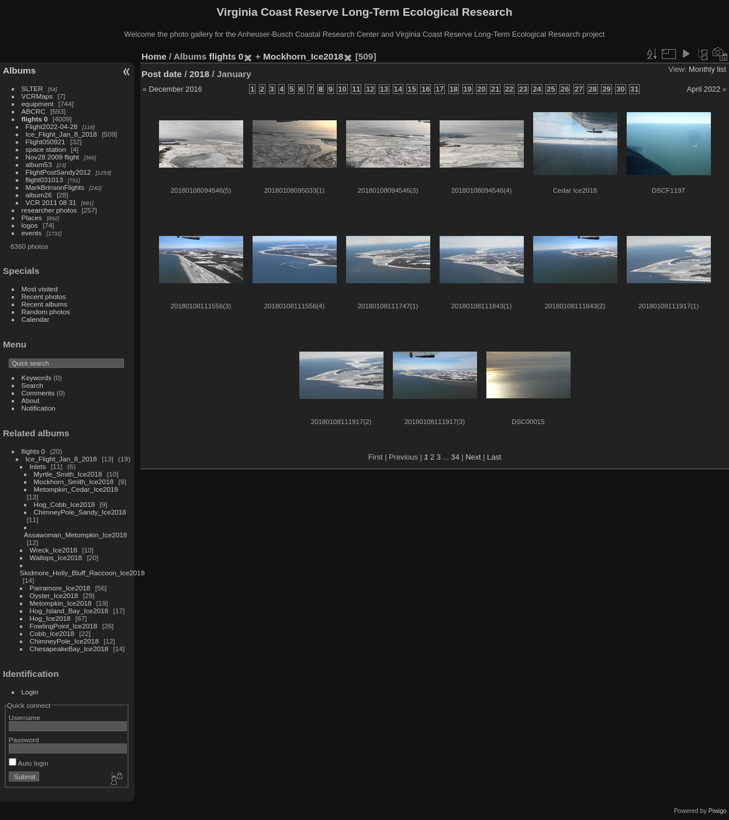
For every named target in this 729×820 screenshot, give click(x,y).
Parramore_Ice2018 (60, 588)
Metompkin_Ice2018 (61, 603)
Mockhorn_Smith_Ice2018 (74, 481)
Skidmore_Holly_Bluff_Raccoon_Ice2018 (82, 572)
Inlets (38, 466)
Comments (38, 393)
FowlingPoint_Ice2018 (64, 626)
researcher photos (49, 210)
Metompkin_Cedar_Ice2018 (76, 489)
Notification (39, 408)
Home (154, 56)
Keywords (37, 377)
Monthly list (707, 69)
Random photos (46, 311)
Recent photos (44, 296)
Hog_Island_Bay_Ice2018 (69, 610)
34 (455, 457)
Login (30, 692)
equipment (38, 103)
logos (30, 225)
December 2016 (175, 89)
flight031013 (44, 179)
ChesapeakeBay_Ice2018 (69, 648)
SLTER (32, 88)
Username (24, 717)
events (32, 233)
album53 (39, 164)
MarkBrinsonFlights (55, 187)
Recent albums (44, 304)
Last (494, 457)
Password (24, 739)
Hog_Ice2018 (50, 618)
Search (32, 385)
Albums (19, 70)
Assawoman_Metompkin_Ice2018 (75, 534)
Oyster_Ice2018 (54, 595)
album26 (39, 195)
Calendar (36, 319)
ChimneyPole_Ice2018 (64, 641)
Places (32, 217)
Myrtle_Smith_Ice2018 (68, 474)
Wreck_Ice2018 (54, 550)
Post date (161, 74)
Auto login (29, 763)
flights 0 (35, 119)
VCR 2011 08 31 (51, 202)
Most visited (40, 289)
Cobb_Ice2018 (52, 633)
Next (473, 457)
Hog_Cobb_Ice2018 (64, 504)
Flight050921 (45, 141)
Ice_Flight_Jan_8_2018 (61, 134)
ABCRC (34, 111)
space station (46, 149)
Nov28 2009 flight (53, 157)
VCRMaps (37, 96)
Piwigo (718, 810)
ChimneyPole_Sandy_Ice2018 (80, 512)
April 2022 (704, 89)
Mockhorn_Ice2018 (303, 56)
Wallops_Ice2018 (56, 557)
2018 (199, 74)
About (31, 400)
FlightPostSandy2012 (58, 172)
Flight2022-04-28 (52, 126)
